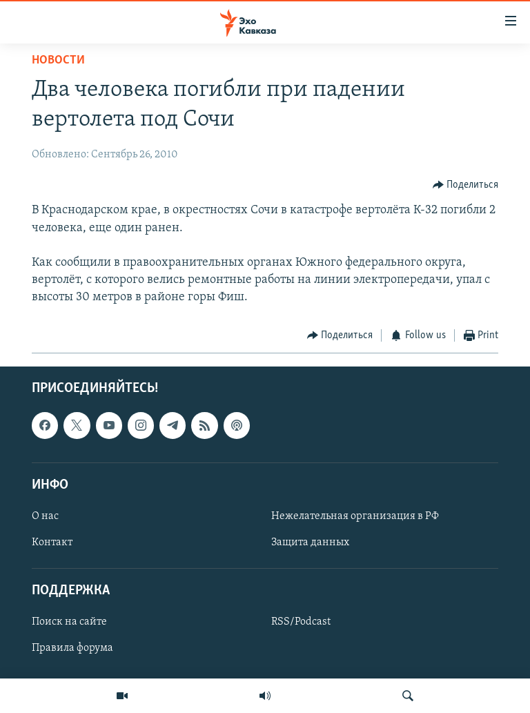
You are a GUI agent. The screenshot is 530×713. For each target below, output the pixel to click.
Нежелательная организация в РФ (355, 516)
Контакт (52, 542)
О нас (45, 516)
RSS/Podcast (301, 622)
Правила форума (72, 648)
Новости (58, 60)
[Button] (466, 184)
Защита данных (310, 542)
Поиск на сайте (69, 622)
